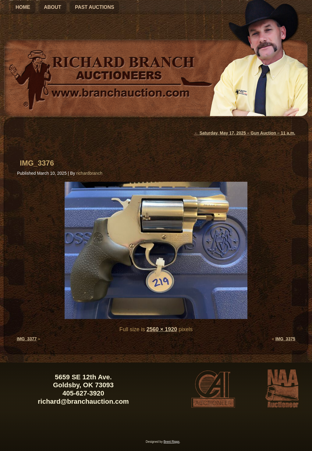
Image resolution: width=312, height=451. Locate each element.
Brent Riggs (171, 441)
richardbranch (89, 173)
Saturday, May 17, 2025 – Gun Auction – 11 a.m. (244, 133)
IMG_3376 (37, 163)
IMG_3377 (27, 338)
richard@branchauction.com (83, 401)
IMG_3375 (285, 338)
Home (23, 7)
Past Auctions (94, 7)
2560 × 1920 (162, 329)
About (52, 7)
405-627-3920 (83, 393)
